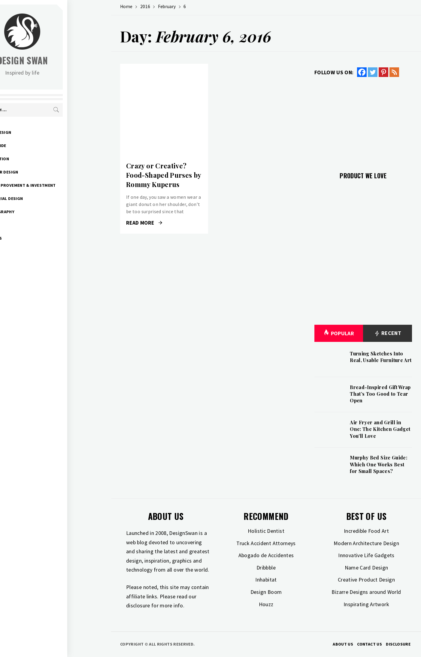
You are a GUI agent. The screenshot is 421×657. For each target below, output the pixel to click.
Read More (144, 223)
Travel (34, 225)
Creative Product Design (366, 579)
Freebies (36, 238)
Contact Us (369, 644)
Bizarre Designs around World (366, 591)
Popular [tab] (338, 333)
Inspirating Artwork (366, 604)
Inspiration (40, 158)
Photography (42, 211)
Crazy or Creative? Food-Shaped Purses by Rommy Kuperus (163, 175)
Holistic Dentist (266, 530)
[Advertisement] (363, 120)
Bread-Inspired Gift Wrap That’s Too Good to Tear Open (380, 394)
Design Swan (66, 60)
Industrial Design (47, 198)
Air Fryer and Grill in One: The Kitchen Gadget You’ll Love (380, 429)
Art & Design (41, 132)
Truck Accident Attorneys (266, 543)
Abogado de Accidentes (266, 555)
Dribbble (266, 567)
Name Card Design (366, 567)
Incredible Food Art (366, 530)
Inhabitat (266, 579)
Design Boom (266, 591)
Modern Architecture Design (366, 543)
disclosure (138, 605)
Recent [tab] (387, 333)
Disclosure (398, 644)
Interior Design (44, 172)
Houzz (266, 604)
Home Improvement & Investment (63, 185)
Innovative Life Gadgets (366, 555)
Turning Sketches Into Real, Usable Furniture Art (380, 356)
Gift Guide (38, 145)
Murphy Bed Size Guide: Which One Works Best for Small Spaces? (378, 464)
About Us (343, 644)
